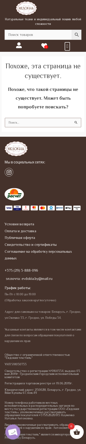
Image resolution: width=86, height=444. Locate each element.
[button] (67, 46)
